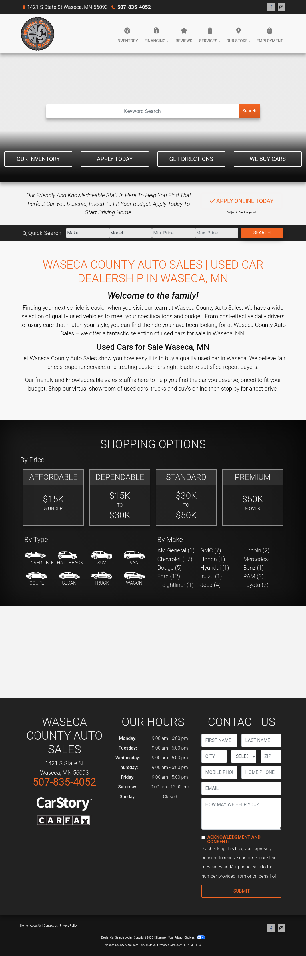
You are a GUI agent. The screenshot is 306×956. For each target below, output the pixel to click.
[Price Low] (173, 233)
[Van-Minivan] (134, 558)
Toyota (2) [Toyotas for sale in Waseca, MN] (256, 584)
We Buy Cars (268, 159)
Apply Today (115, 159)
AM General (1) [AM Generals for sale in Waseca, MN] (176, 550)
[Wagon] (134, 579)
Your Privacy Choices (186, 937)
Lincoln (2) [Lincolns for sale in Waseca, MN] (256, 550)
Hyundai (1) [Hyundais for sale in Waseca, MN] (214, 567)
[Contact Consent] (203, 837)
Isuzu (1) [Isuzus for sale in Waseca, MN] (211, 576)
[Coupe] (36, 579)
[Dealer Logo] (37, 34)
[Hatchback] (70, 558)
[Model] (130, 233)
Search (249, 111)
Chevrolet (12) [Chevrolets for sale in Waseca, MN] (175, 559)
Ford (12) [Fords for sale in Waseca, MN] (168, 576)
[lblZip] (271, 756)
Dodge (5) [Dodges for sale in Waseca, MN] (169, 567)
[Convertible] (39, 558)
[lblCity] (214, 756)
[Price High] (216, 233)
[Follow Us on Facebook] (271, 7)
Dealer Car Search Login (116, 937)
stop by (230, 388)
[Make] (87, 233)
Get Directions (191, 159)
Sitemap (160, 937)
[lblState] (243, 756)
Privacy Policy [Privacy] (69, 925)
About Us (36, 925)
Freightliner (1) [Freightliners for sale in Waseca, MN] (175, 584)
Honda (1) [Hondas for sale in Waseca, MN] (212, 559)
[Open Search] (142, 111)
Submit (241, 891)
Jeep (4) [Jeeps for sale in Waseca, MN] (210, 584)
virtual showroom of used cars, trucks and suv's (131, 388)
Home (24, 925)
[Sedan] (69, 579)
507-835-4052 (134, 7)
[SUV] (101, 558)
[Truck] (101, 579)
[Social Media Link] (281, 7)
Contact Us (51, 925)
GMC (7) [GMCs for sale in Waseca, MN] (210, 550)
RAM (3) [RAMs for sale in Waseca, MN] (253, 576)
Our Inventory (38, 159)
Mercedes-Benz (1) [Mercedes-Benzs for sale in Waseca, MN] (256, 563)
